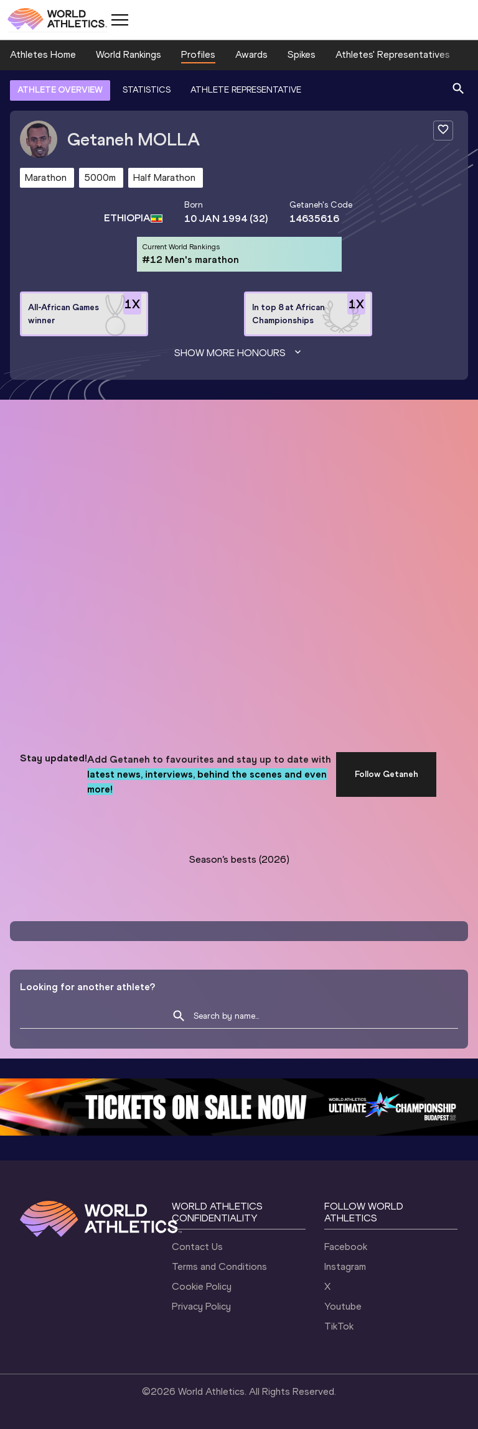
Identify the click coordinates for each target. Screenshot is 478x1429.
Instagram (345, 1266)
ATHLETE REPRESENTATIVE (245, 90)
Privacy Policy (201, 1306)
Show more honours (239, 353)
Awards (251, 54)
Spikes (302, 54)
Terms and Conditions (219, 1266)
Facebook (345, 1246)
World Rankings (128, 54)
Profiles (198, 54)
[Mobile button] (119, 19)
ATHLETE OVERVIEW (60, 90)
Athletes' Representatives (392, 54)
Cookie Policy (202, 1286)
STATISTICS (147, 90)
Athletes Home (43, 54)
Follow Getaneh (386, 774)
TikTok (339, 1326)
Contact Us (197, 1246)
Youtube (343, 1306)
